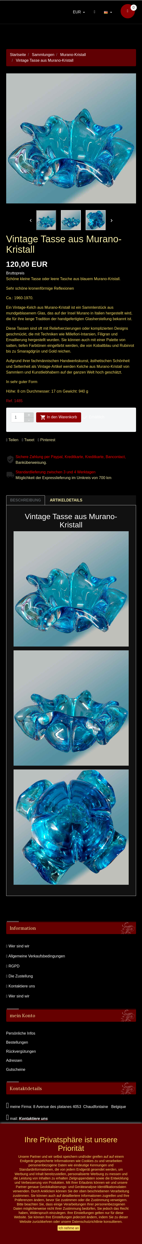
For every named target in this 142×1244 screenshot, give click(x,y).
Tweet (28, 440)
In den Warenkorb (58, 417)
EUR (77, 12)
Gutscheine (15, 1069)
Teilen (12, 440)
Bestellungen (17, 1042)
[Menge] (17, 417)
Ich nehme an (69, 1228)
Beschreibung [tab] (25, 500)
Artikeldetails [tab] (66, 500)
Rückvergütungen (21, 1051)
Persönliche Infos (20, 1033)
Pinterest (46, 440)
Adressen (14, 1060)
